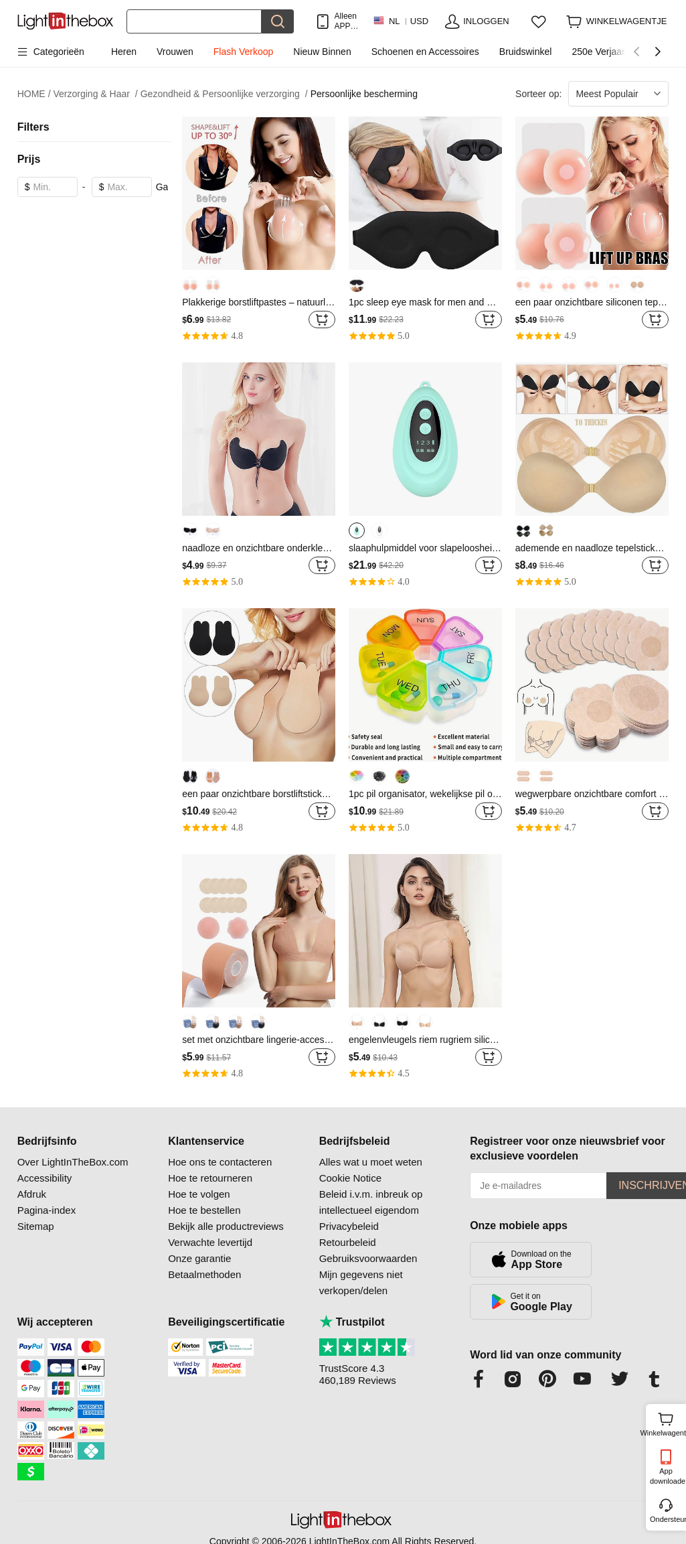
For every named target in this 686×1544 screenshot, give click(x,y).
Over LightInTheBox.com (72, 1162)
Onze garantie (199, 1258)
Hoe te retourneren (210, 1178)
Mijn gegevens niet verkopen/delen (361, 1282)
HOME (34, 94)
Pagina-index (46, 1210)
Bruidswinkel (525, 51)
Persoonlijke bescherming (364, 93)
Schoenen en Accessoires (425, 51)
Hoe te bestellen (204, 1210)
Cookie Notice (350, 1178)
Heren (124, 51)
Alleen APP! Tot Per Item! (346, 21)
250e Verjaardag (606, 51)
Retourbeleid (347, 1242)
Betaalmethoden (204, 1274)
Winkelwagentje (666, 1423)
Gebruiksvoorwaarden (368, 1258)
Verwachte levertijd (210, 1242)
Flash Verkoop (243, 51)
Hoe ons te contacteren (220, 1162)
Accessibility (44, 1178)
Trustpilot (352, 1322)
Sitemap (35, 1226)
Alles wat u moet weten (370, 1162)
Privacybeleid (349, 1226)
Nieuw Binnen (322, 51)
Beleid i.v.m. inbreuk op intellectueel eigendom (371, 1202)
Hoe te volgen (199, 1194)
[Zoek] (194, 21)
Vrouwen (175, 51)
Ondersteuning (667, 1519)
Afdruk (31, 1194)
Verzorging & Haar (96, 94)
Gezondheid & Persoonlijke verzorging (224, 94)
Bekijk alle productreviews (226, 1226)
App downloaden (667, 1476)
